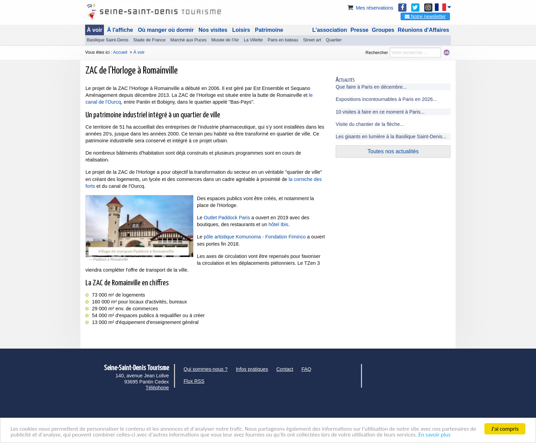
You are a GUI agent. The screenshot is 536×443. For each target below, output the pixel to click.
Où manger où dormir (166, 30)
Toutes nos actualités (392, 151)
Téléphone (157, 387)
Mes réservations (369, 8)
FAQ (306, 369)
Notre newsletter (425, 16)
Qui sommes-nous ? (206, 369)
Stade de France (149, 39)
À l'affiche (120, 30)
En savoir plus (434, 435)
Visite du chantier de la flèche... (370, 124)
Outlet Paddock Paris (227, 217)
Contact (284, 369)
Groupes (383, 30)
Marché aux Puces (188, 39)
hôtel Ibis (279, 224)
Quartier (333, 39)
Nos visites (213, 30)
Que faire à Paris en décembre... (371, 87)
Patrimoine (269, 30)
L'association (329, 30)
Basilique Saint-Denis (108, 39)
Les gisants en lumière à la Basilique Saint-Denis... (391, 136)
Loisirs (241, 30)
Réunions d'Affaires (424, 30)
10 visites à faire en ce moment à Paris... (380, 112)
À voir (94, 30)
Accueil (120, 52)
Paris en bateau (283, 39)
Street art (312, 39)
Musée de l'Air (225, 39)
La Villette (253, 39)
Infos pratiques (252, 369)
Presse (359, 30)
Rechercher (376, 52)
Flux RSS (194, 381)
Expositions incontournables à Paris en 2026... (386, 99)
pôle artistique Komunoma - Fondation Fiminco (255, 236)
